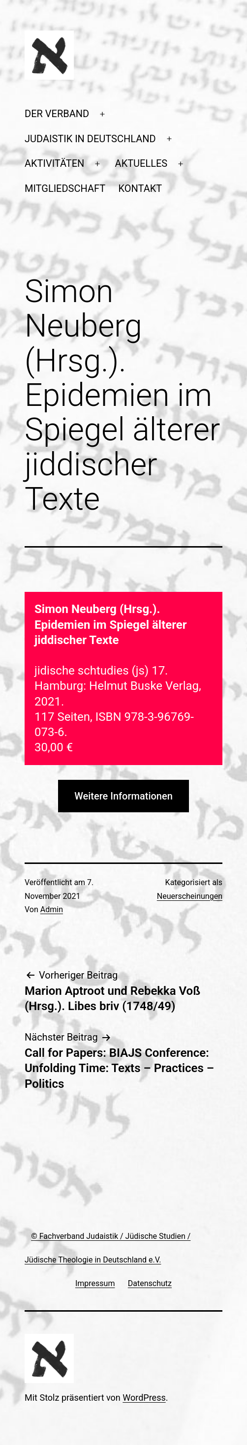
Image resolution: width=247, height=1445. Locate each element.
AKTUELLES (141, 163)
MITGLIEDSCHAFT (65, 188)
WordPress (144, 1397)
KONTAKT (140, 188)
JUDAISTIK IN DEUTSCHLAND (90, 139)
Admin (51, 909)
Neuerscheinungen (189, 896)
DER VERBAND (57, 114)
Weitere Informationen (123, 796)
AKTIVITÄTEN (54, 163)
